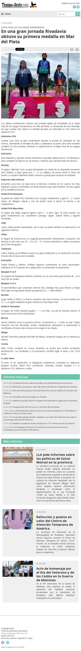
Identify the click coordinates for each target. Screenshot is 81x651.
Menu (6, 14)
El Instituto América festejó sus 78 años (30, 397)
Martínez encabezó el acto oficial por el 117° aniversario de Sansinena (44, 423)
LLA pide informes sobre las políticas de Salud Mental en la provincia (43, 383)
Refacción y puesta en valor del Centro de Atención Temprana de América (45, 386)
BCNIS (22, 647)
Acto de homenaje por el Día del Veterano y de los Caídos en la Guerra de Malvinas (55, 574)
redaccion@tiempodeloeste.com (14, 633)
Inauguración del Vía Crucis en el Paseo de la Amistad (36, 407)
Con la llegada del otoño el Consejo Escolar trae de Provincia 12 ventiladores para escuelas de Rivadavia (35, 428)
